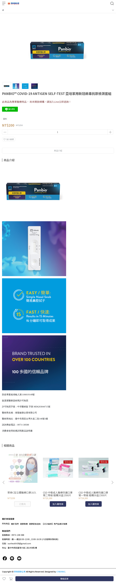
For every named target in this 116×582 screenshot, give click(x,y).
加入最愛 (9, 139)
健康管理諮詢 (34, 523)
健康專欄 (24, 523)
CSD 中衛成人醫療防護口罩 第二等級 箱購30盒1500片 (58, 494)
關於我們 (15, 523)
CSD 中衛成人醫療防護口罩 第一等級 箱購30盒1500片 (93, 494)
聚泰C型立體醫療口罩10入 (21, 492)
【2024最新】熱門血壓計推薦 (54, 523)
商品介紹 (58, 150)
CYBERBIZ (60, 571)
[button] (112, 482)
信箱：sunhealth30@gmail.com (16, 543)
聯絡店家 (64, 578)
